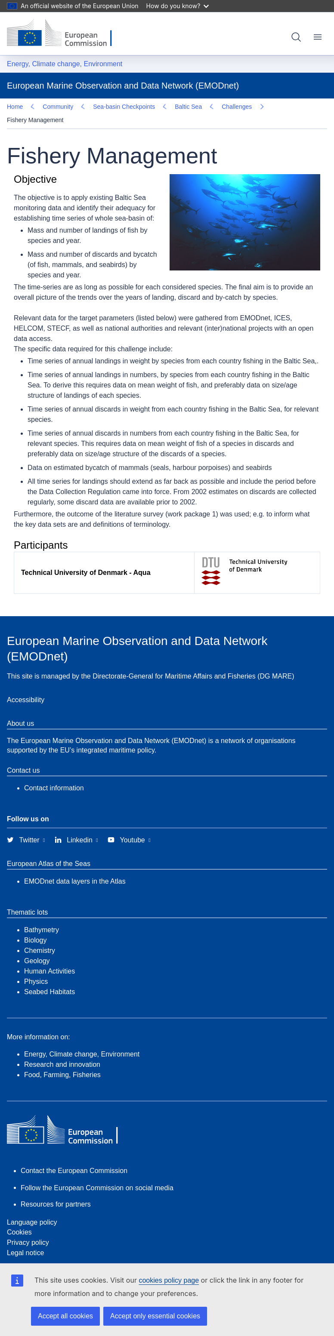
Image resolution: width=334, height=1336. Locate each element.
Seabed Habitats (49, 978)
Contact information (54, 774)
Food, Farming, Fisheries (62, 1061)
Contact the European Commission (74, 1157)
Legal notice (25, 1239)
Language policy (32, 1208)
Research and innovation (62, 1050)
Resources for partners (56, 1190)
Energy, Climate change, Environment (64, 64)
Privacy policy (28, 1228)
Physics (36, 967)
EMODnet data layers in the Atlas (75, 867)
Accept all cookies (65, 1316)
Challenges (35, 106)
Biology (35, 926)
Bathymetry (41, 916)
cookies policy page (169, 1280)
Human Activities (49, 957)
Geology (37, 947)
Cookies (19, 1218)
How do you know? (177, 5)
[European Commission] (66, 33)
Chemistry (39, 936)
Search (296, 37)
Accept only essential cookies (155, 1316)
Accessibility (25, 686)
